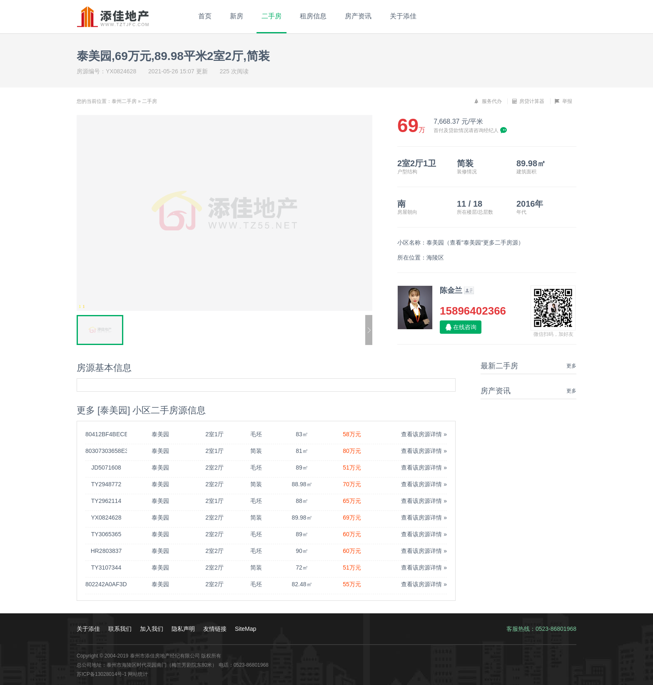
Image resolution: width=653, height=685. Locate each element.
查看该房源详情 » (424, 434)
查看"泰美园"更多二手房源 (484, 242)
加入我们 (151, 628)
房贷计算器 (528, 101)
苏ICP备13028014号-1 (102, 674)
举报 (563, 101)
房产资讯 (358, 16)
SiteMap (245, 628)
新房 (236, 16)
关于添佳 (403, 16)
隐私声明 (183, 628)
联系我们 (120, 628)
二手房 (272, 16)
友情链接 (215, 628)
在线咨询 (464, 327)
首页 (205, 16)
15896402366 (473, 311)
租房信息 (313, 16)
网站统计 (138, 674)
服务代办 (487, 101)
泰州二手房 (124, 101)
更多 (571, 366)
